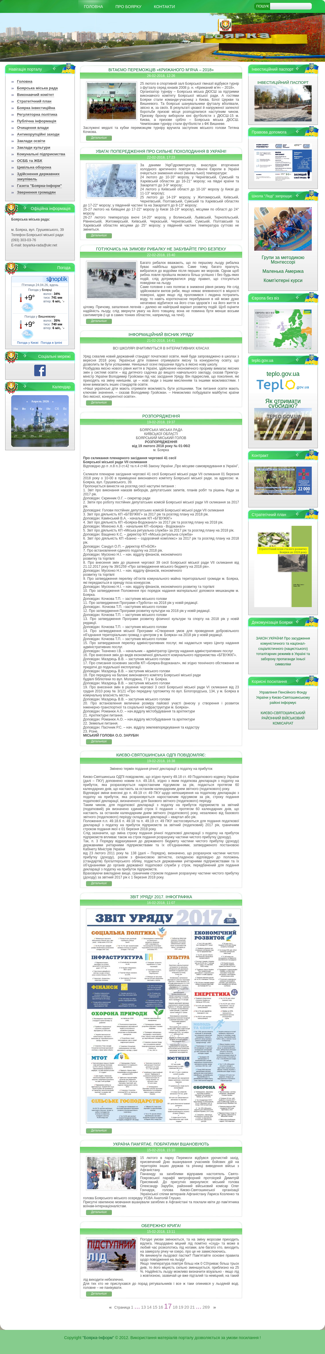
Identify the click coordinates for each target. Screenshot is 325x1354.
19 (181, 1307)
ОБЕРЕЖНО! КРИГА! (161, 1225)
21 (192, 1307)
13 (143, 1307)
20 (186, 1307)
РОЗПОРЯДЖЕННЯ (161, 416)
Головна (93, 6)
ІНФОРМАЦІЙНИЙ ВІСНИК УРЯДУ (161, 334)
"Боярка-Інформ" (98, 1337)
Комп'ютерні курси (282, 280)
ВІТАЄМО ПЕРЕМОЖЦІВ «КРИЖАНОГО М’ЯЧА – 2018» (161, 69)
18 (175, 1307)
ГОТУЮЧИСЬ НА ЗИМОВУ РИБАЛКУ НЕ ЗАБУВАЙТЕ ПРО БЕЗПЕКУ (161, 249)
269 (206, 1307)
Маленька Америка (282, 271)
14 (149, 1307)
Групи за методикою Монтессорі (283, 259)
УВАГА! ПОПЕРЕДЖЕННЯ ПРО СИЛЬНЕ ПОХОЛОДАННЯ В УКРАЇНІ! (161, 151)
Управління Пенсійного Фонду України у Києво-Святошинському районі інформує (283, 697)
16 (160, 1307)
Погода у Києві (27, 342)
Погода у (40, 289)
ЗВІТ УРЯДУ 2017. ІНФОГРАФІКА (161, 897)
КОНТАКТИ (164, 6)
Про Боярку (129, 6)
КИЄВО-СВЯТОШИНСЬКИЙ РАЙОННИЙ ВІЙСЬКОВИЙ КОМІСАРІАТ (283, 718)
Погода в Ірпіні (51, 342)
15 (154, 1307)
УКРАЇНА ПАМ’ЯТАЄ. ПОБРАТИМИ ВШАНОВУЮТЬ (161, 1144)
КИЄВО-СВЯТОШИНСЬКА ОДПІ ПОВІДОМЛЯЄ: (161, 755)
